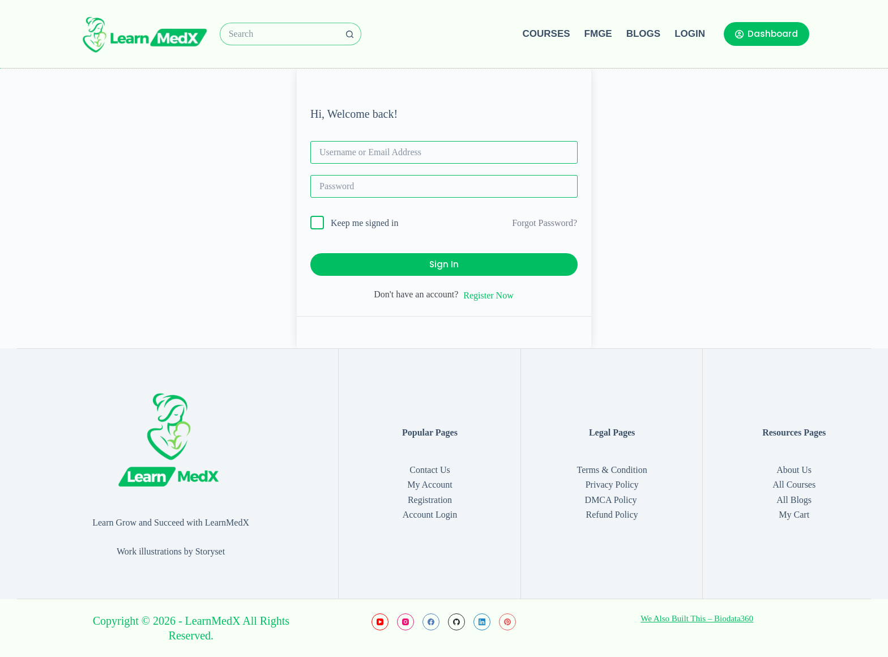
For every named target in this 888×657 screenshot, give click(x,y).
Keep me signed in (365, 223)
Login (689, 33)
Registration (430, 500)
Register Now (488, 295)
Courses (546, 33)
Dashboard (767, 34)
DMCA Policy (612, 500)
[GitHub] (456, 621)
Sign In (444, 264)
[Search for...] (279, 34)
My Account (429, 484)
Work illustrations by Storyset (171, 551)
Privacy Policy (612, 484)
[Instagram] (405, 621)
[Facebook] (430, 621)
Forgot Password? (544, 223)
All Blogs (794, 500)
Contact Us (429, 470)
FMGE (598, 33)
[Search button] (350, 34)
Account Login (430, 514)
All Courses (794, 484)
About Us (794, 470)
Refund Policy (612, 514)
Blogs (643, 33)
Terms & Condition (612, 470)
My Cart (794, 514)
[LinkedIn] (481, 621)
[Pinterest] (507, 621)
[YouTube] (380, 621)
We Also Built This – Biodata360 (697, 618)
